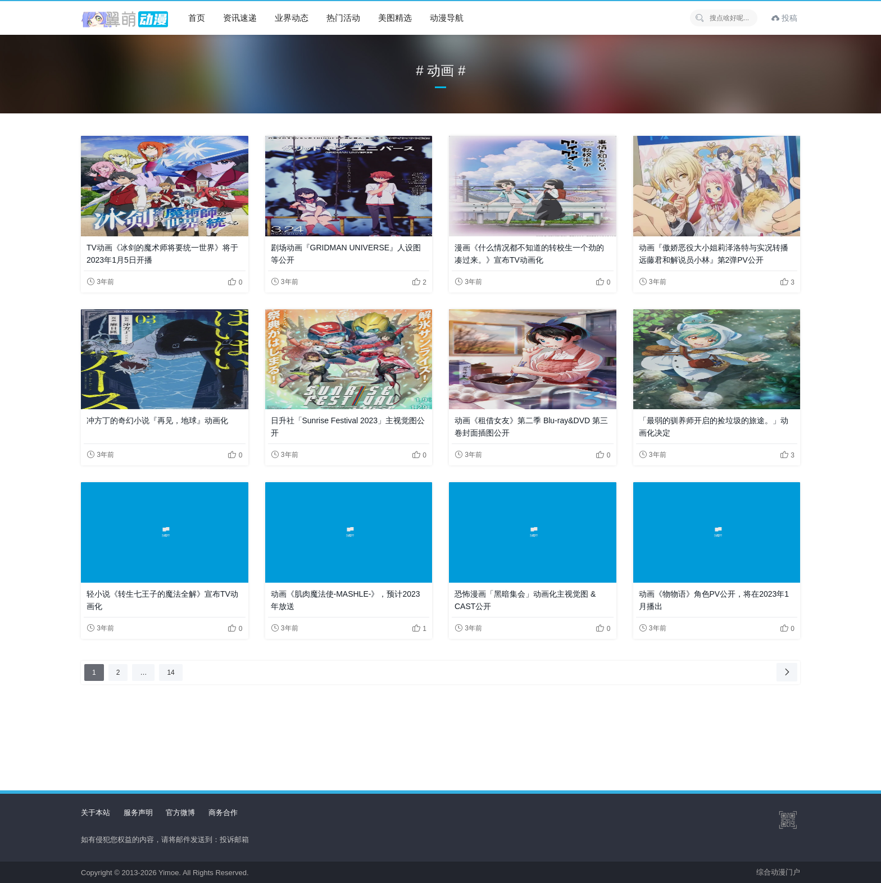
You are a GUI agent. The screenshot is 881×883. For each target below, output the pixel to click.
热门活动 (343, 17)
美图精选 (395, 17)
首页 (196, 17)
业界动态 (291, 17)
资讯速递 (240, 17)
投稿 (784, 17)
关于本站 (95, 812)
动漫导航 (447, 17)
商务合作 (223, 812)
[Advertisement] (440, 724)
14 (173, 672)
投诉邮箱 (234, 839)
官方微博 (180, 812)
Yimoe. (169, 872)
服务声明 (138, 812)
